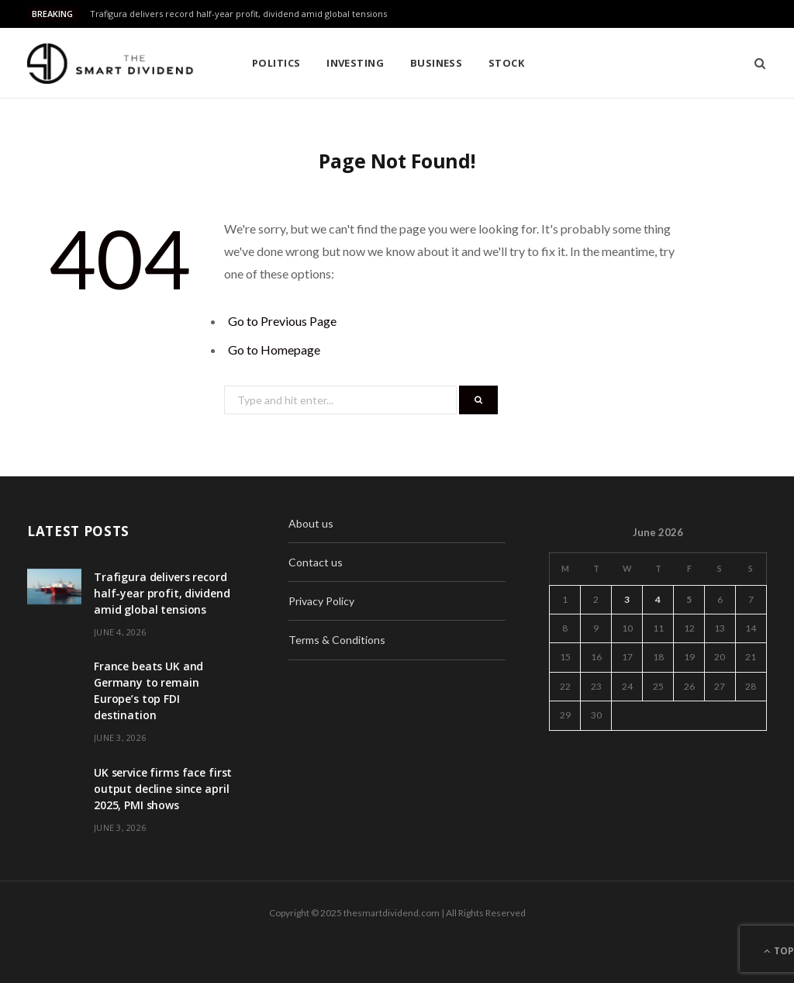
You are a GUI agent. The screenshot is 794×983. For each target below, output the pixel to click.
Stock (506, 63)
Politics (276, 63)
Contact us (315, 562)
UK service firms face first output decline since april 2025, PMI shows (163, 788)
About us (310, 523)
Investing (355, 63)
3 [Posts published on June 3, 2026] (627, 599)
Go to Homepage (274, 349)
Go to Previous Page (282, 320)
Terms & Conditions (336, 639)
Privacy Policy (321, 600)
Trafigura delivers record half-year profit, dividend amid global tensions (238, 14)
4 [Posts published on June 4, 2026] (658, 599)
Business (436, 63)
